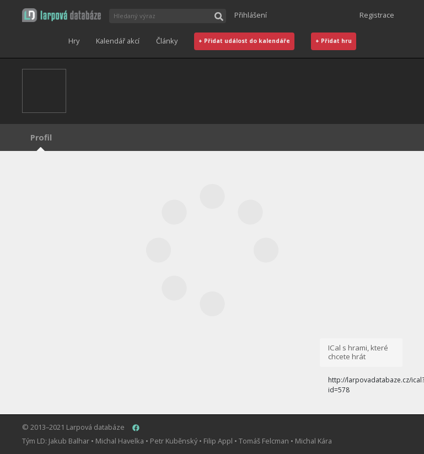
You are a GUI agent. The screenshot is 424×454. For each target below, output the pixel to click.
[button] (61, 15)
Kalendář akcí (117, 41)
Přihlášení (250, 15)
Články (167, 41)
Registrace (376, 15)
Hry (73, 41)
